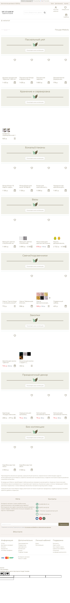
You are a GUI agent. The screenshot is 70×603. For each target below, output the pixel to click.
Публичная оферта (58, 548)
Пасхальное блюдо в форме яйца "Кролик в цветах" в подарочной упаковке (26, 78)
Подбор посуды (23, 552)
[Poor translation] (6, 573)
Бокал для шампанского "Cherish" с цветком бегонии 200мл (43, 186)
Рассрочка (4, 548)
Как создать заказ (58, 547)
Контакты (56, 543)
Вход (37, 543)
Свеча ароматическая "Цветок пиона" (42, 302)
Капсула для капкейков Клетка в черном (60, 413)
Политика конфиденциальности (59, 551)
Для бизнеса (59, 3)
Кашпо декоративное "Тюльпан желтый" (60, 242)
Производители (23, 543)
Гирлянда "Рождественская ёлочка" (9, 413)
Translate (45, 1)
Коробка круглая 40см (8, 465)
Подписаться (64, 524)
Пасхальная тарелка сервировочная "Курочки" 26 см (42, 78)
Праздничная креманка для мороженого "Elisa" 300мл (60, 186)
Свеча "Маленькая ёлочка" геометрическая (26, 302)
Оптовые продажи (6, 550)
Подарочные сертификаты (22, 546)
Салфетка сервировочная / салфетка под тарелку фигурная (9, 134)
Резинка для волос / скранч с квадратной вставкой (26, 361)
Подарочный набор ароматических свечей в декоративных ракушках (59, 302)
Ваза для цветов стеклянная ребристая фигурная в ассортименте (25, 242)
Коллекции (21, 548)
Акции (20, 550)
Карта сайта (56, 545)
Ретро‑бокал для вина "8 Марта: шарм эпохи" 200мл (25, 186)
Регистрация (39, 545)
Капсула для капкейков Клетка (43, 413)
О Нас (3, 543)
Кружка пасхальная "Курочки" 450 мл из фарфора (9, 78)
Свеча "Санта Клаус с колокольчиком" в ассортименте (9, 302)
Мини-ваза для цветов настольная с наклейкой (43, 242)
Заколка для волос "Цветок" (9, 361)
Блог (52, 3)
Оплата (3, 547)
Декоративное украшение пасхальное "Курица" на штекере (58, 78)
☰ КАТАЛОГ (5, 20)
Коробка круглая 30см (25, 465)
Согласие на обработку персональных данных (38, 527)
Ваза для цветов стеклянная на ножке (8, 242)
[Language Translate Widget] (27, 1)
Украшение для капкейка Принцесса (25, 413)
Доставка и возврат (7, 545)
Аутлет (66, 3)
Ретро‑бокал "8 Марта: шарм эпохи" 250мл (8, 186)
